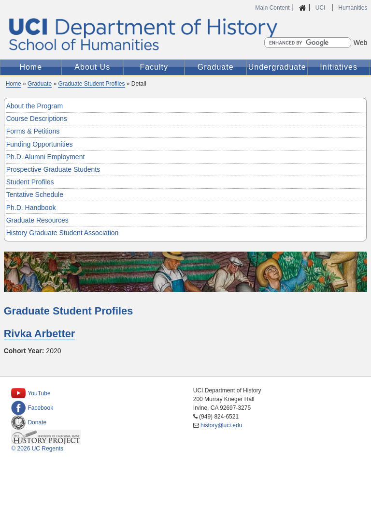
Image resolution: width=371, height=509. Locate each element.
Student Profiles (30, 182)
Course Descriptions (36, 118)
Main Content (272, 7)
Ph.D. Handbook (31, 207)
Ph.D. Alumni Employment (45, 157)
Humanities (352, 7)
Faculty (154, 67)
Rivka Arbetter (39, 334)
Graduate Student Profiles (91, 83)
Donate (28, 422)
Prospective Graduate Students (53, 169)
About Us (92, 67)
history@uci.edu (221, 425)
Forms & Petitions (32, 131)
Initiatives (338, 67)
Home (30, 67)
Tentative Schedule (34, 194)
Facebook (32, 407)
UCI (321, 7)
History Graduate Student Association (62, 233)
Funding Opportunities (39, 144)
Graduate (216, 67)
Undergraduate (277, 67)
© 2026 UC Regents (37, 448)
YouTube (30, 393)
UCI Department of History (186, 34)
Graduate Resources (37, 220)
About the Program (34, 106)
